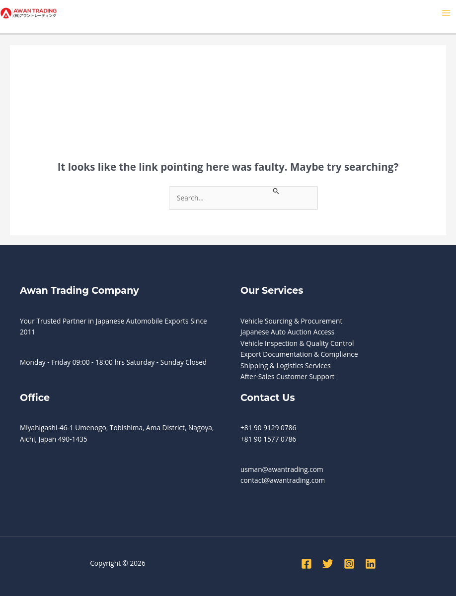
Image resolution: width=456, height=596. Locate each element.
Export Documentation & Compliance (299, 354)
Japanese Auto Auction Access (287, 331)
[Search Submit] (276, 190)
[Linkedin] (370, 563)
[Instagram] (349, 563)
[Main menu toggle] (446, 13)
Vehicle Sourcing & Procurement (291, 321)
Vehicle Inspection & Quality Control (297, 343)
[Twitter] (327, 563)
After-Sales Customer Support (287, 376)
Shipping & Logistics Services (285, 365)
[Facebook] (306, 563)
